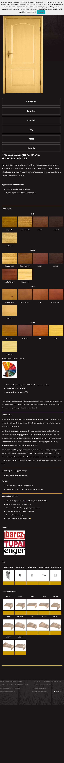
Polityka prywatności (40, 688)
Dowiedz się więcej (29, 12)
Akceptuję (41, 12)
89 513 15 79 (7, 688)
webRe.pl (48, 685)
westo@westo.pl (10, 691)
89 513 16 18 (16, 688)
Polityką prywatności (32, 4)
